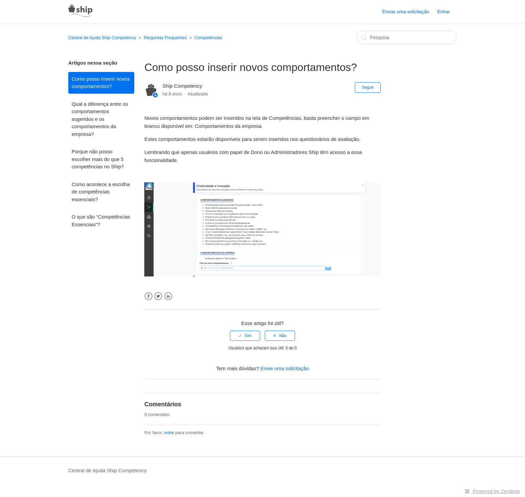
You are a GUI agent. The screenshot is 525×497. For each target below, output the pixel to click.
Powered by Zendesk (496, 491)
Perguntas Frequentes (165, 37)
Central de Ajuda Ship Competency (102, 37)
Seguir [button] (368, 87)
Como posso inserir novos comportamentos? (101, 82)
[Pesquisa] (406, 37)
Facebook (148, 296)
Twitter (158, 296)
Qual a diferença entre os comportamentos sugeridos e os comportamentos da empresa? (100, 119)
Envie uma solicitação (284, 368)
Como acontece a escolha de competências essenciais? (101, 191)
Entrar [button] (443, 11)
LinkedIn (168, 296)
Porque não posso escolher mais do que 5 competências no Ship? (98, 159)
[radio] (245, 336)
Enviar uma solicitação (405, 11)
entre (169, 432)
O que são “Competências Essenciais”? (101, 220)
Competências (208, 37)
